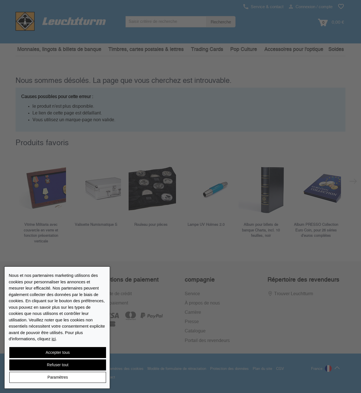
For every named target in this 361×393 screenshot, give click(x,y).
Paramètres (57, 377)
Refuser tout (57, 365)
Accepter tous (58, 352)
